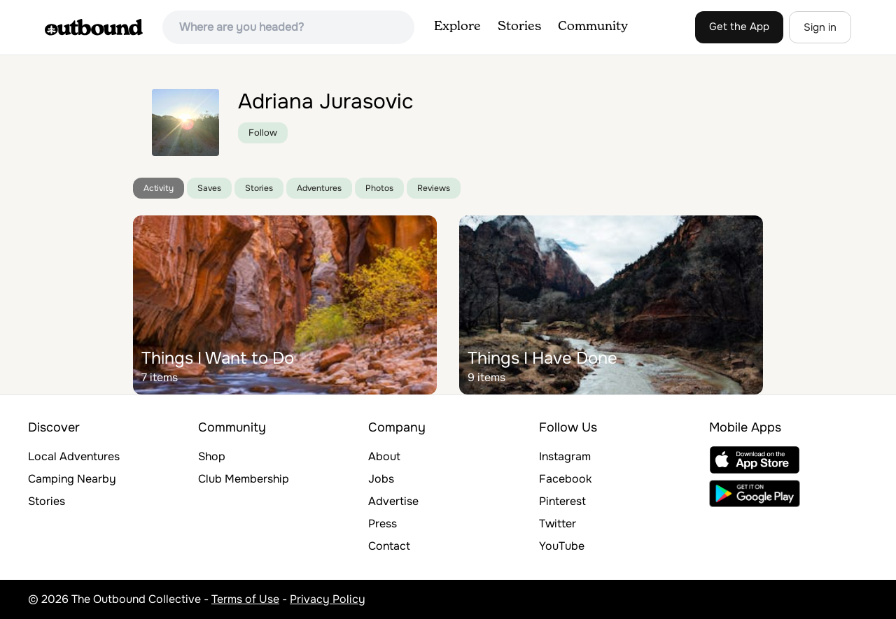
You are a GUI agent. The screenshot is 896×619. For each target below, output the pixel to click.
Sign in (820, 27)
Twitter (557, 523)
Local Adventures (74, 456)
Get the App (739, 27)
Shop (211, 456)
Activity (159, 188)
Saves (209, 188)
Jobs (381, 478)
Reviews (433, 188)
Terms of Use (245, 599)
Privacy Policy (327, 599)
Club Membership (243, 478)
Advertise (393, 501)
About (384, 456)
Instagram (565, 456)
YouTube (561, 546)
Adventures (319, 188)
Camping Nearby (72, 478)
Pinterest (562, 501)
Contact (389, 546)
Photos (379, 188)
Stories (519, 26)
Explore (457, 26)
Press (382, 523)
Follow (262, 132)
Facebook (565, 478)
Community (593, 26)
